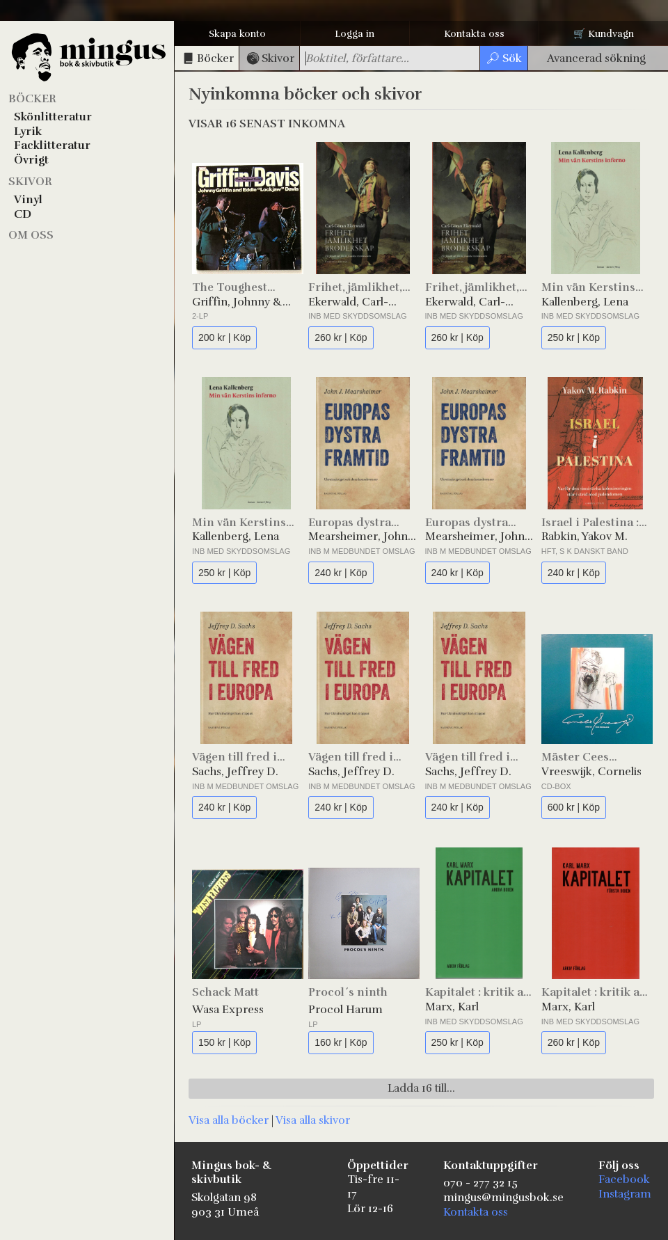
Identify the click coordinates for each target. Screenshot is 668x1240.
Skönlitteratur (53, 117)
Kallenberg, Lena (584, 302)
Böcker (32, 99)
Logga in (354, 34)
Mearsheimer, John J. (358, 537)
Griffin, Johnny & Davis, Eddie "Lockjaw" (237, 302)
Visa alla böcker (229, 1120)
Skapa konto (237, 34)
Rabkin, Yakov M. (584, 536)
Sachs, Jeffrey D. (235, 772)
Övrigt (31, 160)
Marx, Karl (452, 1007)
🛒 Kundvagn (603, 34)
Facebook (624, 1179)
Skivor (30, 182)
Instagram (624, 1194)
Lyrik (28, 131)
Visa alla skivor (313, 1120)
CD (22, 214)
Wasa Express (228, 1010)
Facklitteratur (52, 145)
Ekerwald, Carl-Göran (348, 302)
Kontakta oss (474, 34)
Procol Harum (345, 1010)
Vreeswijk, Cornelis (591, 772)
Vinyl (28, 200)
